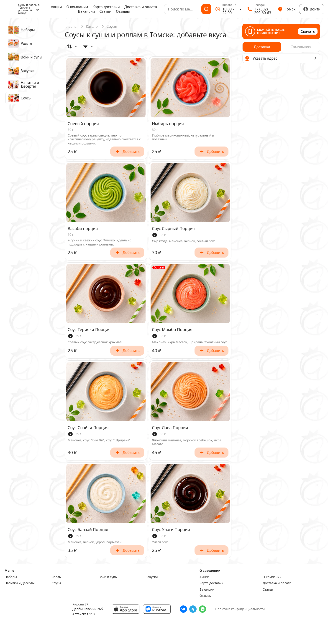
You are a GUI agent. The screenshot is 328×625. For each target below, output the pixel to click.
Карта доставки (106, 7)
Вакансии (86, 11)
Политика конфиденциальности (240, 609)
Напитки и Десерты (20, 583)
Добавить (127, 151)
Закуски (152, 577)
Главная (72, 26)
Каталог (92, 26)
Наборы (11, 577)
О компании (77, 7)
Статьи (106, 11)
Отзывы (123, 11)
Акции (56, 7)
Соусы (56, 583)
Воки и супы (108, 577)
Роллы (57, 577)
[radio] (262, 47)
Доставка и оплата (140, 7)
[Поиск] (206, 9)
